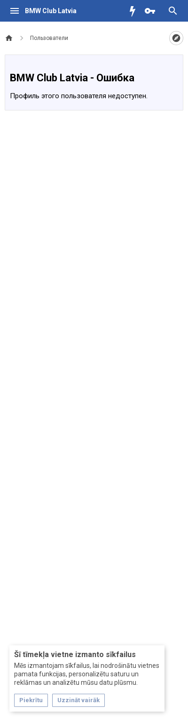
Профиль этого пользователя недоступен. (79, 96)
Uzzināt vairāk (78, 700)
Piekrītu (31, 700)
